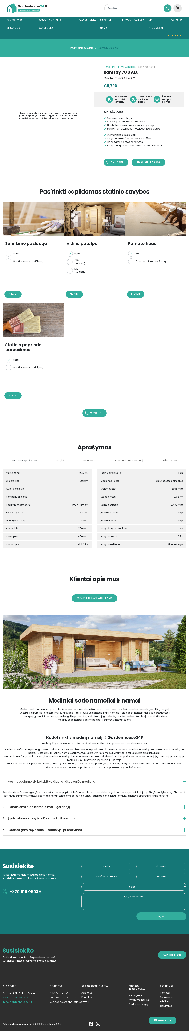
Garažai (139, 20)
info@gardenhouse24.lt (17, 1002)
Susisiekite (162, 1020)
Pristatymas (136, 995)
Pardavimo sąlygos (140, 1004)
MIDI (79, 270)
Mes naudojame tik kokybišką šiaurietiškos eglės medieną (49, 781)
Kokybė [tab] (60, 460)
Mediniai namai (105, 24)
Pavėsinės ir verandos (14, 24)
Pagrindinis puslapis (81, 48)
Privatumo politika (139, 1000)
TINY (79, 261)
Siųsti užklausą (148, 162)
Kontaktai (175, 35)
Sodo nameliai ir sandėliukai (50, 24)
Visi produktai (156, 24)
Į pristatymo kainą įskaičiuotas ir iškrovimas (39, 818)
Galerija (177, 20)
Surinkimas (166, 997)
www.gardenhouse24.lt (17, 997)
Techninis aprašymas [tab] (24, 460)
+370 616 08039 (22, 891)
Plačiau (13, 294)
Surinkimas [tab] (89, 460)
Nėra (16, 253)
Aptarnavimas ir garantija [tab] (129, 460)
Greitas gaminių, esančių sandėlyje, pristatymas (42, 830)
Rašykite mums (172, 955)
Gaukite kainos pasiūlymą (28, 261)
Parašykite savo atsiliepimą (95, 598)
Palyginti (117, 162)
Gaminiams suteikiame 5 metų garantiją (36, 807)
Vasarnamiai (88, 20)
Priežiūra (165, 1001)
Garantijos (166, 1006)
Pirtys (126, 20)
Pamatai (165, 992)
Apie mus (86, 992)
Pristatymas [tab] (170, 460)
